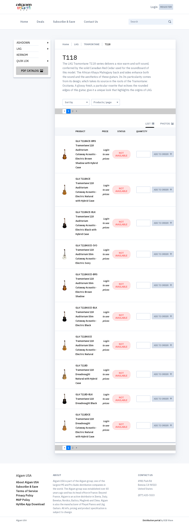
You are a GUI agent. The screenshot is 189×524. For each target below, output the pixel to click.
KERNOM (22, 54)
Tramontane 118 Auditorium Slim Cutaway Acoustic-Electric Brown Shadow (85, 287)
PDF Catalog (32, 70)
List (149, 123)
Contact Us (91, 21)
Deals (40, 21)
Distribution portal (151, 520)
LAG (19, 48)
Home (24, 21)
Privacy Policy (24, 495)
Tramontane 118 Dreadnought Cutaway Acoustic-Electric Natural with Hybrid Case (85, 427)
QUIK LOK (23, 61)
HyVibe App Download (30, 504)
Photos (167, 123)
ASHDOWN (23, 42)
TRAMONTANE (91, 44)
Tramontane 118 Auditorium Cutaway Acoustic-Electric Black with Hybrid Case (85, 225)
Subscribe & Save (64, 21)
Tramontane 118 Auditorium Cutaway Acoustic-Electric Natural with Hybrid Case (85, 192)
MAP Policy (23, 500)
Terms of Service (27, 491)
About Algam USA (27, 482)
